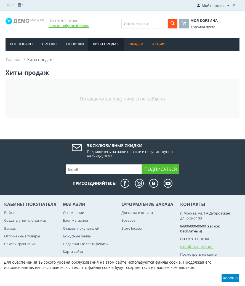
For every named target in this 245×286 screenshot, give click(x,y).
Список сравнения (20, 243)
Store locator (132, 228)
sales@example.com (197, 246)
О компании (73, 212)
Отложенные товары (22, 236)
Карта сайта (73, 251)
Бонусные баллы (77, 236)
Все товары (21, 44)
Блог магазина (75, 220)
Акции (158, 44)
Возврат (128, 220)
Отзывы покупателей (81, 228)
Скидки (136, 44)
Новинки (75, 44)
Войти (9, 212)
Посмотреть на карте (198, 254)
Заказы (10, 228)
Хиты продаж (106, 44)
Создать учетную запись (25, 220)
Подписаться (160, 169)
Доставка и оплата (137, 212)
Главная (14, 59)
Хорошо (230, 277)
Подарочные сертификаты (85, 243)
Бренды (49, 44)
